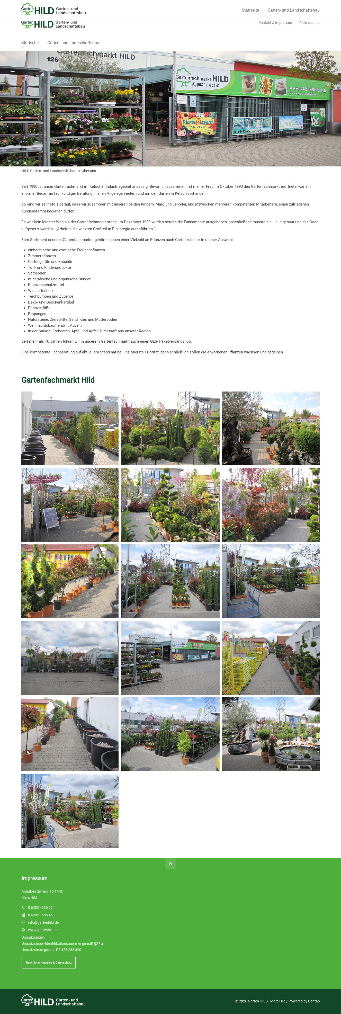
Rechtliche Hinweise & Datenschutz (48, 962)
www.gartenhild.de (43, 930)
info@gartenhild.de (43, 922)
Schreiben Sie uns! (127, 5)
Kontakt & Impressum (275, 23)
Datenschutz (309, 23)
